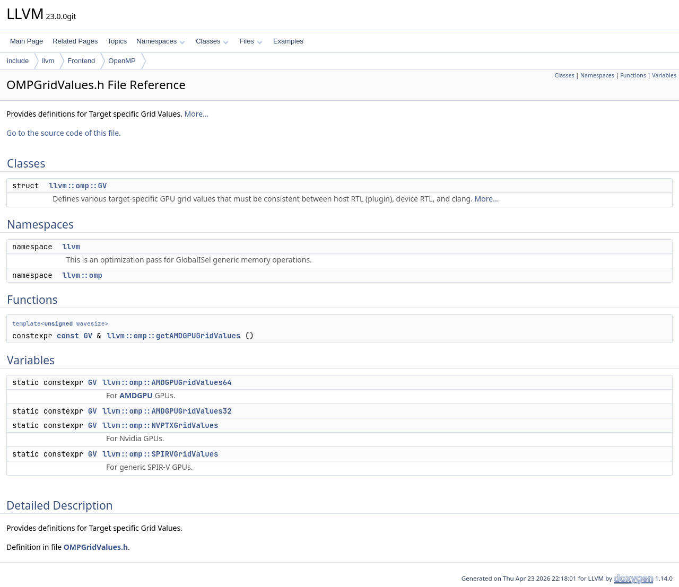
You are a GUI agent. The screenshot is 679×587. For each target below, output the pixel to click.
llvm (48, 61)
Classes (212, 41)
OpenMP (121, 61)
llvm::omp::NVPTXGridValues (160, 425)
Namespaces (160, 41)
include (18, 61)
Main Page (26, 41)
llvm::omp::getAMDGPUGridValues (173, 335)
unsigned (58, 323)
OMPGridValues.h (96, 547)
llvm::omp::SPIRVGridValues (160, 454)
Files (250, 41)
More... (197, 114)
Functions (633, 75)
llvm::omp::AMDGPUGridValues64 (167, 382)
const (68, 335)
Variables (664, 75)
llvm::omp (82, 275)
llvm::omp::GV (78, 185)
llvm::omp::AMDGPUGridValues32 (167, 411)
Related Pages (75, 41)
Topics (117, 41)
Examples (288, 41)
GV (87, 335)
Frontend (81, 61)
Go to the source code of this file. (63, 133)
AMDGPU (136, 395)
